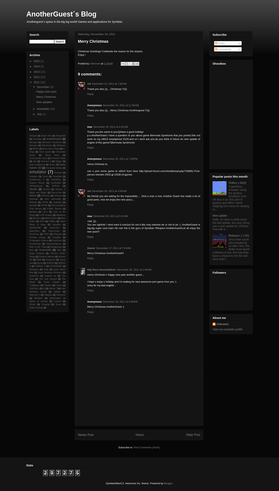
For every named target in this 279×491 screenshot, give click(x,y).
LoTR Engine (45, 215)
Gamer (91, 248)
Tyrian (59, 285)
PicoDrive (34, 234)
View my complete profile (228, 329)
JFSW (45, 202)
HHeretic (45, 195)
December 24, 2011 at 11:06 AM (121, 105)
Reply (90, 94)
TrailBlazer (34, 285)
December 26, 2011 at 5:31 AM (110, 216)
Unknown (222, 324)
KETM (44, 205)
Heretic (33, 189)
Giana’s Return (37, 183)
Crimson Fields (58, 158)
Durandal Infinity (54, 168)
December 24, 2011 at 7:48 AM (109, 83)
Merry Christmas (46, 96)
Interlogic (33, 199)
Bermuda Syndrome (52, 142)
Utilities (57, 292)
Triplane (48, 285)
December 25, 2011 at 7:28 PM (120, 158)
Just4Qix (57, 202)
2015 (37, 61)
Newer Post (86, 434)
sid (89, 83)
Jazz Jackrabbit (53, 199)
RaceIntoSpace (53, 244)
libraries (33, 212)
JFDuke (33, 202)
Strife (45, 269)
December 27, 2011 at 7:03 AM (113, 248)
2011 (37, 82)
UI (44, 288)
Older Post (193, 434)
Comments (223, 49)
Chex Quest (45, 152)
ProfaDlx (57, 237)
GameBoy (56, 179)
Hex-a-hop (57, 192)
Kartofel (33, 205)
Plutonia (58, 234)
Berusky (33, 145)
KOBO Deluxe (54, 208)
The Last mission (48, 279)
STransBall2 (56, 266)
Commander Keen (38, 158)
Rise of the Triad (37, 247)
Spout (40, 263)
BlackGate (47, 145)
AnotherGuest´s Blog (61, 14)
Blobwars (61, 145)
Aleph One (46, 135)
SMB (39, 260)
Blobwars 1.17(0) (239, 235)
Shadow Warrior (46, 256)
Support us (50, 276)
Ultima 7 (53, 288)
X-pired (57, 301)
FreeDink (57, 176)
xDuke (32, 304)
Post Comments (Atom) (147, 447)
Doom (52, 164)
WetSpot (38, 298)
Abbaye (33, 135)
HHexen (58, 195)
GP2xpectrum (36, 186)
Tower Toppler (52, 282)
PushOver (57, 240)
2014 (37, 66)
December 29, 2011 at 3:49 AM (120, 301)
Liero (45, 212)
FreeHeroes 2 (36, 179)
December (43, 86)
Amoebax (37, 139)
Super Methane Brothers (50, 272)
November (43, 108)
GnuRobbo (56, 183)
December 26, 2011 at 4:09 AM (109, 191)
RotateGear (56, 247)
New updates (44, 102)
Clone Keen (52, 155)
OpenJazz (55, 227)
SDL (59, 250)
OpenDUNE (35, 227)
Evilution (33, 176)
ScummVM (45, 250)
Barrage (33, 142)
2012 (37, 77)
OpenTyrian (54, 231)
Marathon (60, 215)
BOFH (36, 148)
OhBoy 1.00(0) (237, 182)
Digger (59, 161)
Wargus (48, 295)
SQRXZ (50, 263)
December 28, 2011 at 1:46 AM (134, 269)
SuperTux (34, 276)
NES (42, 221)
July (39, 114)
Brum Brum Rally (51, 148)
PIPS (46, 234)
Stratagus (34, 269)
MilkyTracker (51, 218)
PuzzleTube (35, 244)
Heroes (46, 189)
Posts (220, 43)
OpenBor (56, 224)
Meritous (37, 218)
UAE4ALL (34, 288)
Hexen (32, 195)
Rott (31, 250)
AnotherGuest (54, 139)
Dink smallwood (37, 164)
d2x (34, 161)
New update (220, 215)
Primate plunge (37, 237)
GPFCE (56, 186)
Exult (45, 176)
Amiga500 (60, 135)
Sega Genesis (36, 253)
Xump (58, 304)
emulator (37, 171)
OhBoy (52, 221)
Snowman (50, 260)
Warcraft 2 (34, 295)
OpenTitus (34, 231)
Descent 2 (46, 161)
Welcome (61, 295)
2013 (37, 71)
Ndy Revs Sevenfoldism (101, 269)
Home (140, 434)
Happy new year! (46, 91)
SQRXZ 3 (40, 266)
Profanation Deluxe (38, 240)
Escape (58, 172)
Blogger (168, 483)
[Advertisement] (139, 398)
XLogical (45, 304)
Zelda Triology (36, 307)
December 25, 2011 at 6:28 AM (110, 126)
